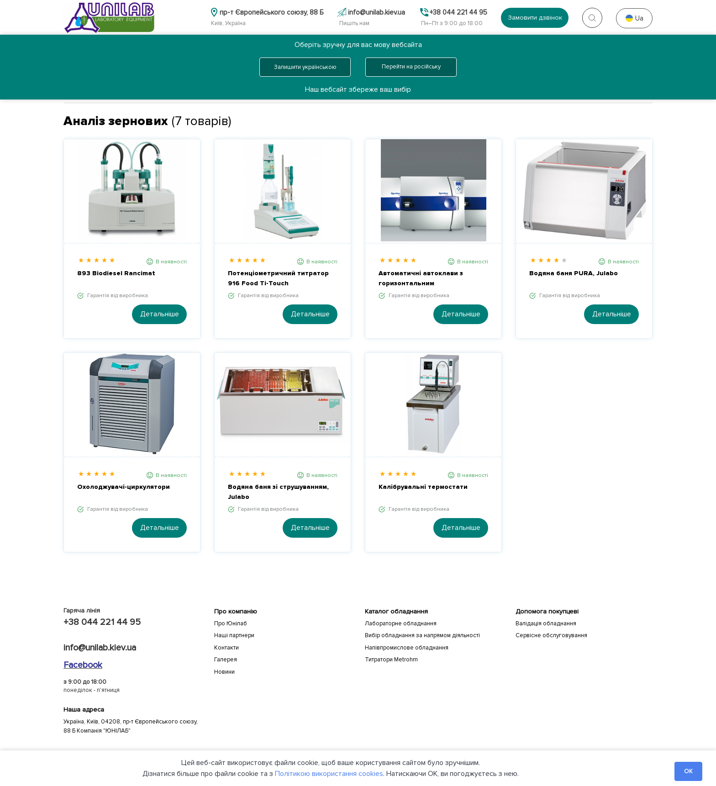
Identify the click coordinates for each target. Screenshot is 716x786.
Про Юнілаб (230, 623)
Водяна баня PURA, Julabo (573, 273)
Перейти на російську (411, 66)
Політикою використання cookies (329, 773)
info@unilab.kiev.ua (99, 648)
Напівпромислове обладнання (406, 647)
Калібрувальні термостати (423, 487)
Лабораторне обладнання (401, 623)
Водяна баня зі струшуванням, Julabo (278, 492)
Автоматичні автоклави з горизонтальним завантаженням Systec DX (422, 278)
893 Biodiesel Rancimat (116, 273)
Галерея (225, 659)
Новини (224, 672)
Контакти (226, 647)
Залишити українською (305, 67)
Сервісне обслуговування (551, 635)
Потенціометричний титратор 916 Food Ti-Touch (278, 278)
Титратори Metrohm (391, 659)
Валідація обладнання (546, 623)
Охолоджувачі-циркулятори (123, 487)
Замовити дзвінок (535, 17)
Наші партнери (234, 635)
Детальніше (159, 314)
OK (688, 771)
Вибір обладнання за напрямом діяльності (422, 635)
